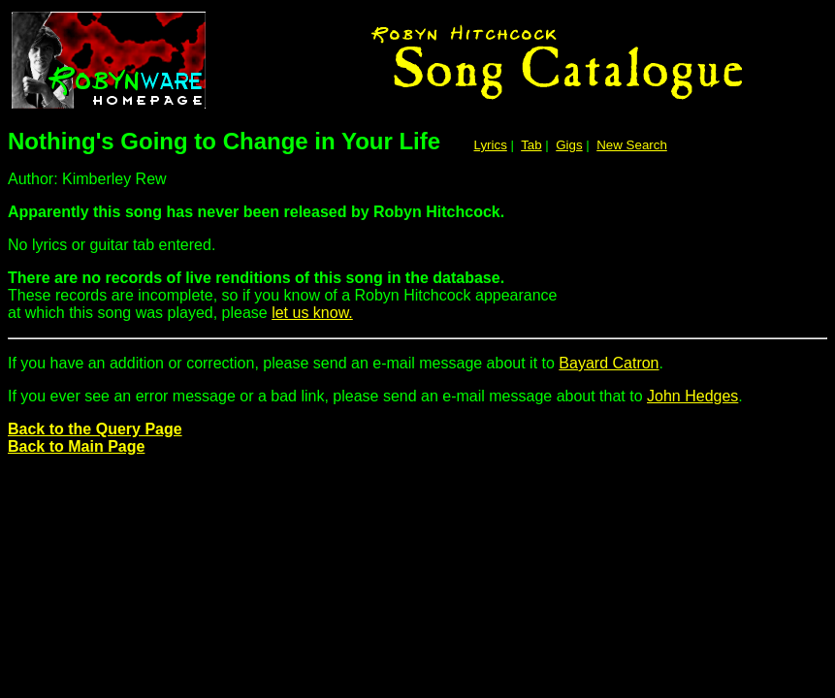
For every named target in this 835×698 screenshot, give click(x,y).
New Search (631, 145)
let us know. (312, 312)
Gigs (569, 145)
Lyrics (490, 145)
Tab (531, 145)
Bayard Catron (608, 363)
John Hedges (692, 396)
